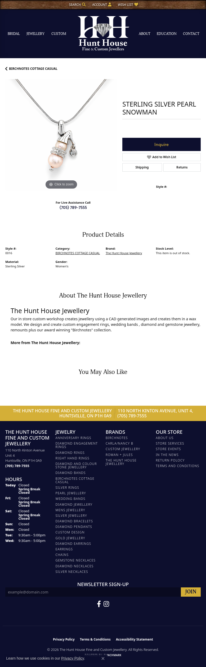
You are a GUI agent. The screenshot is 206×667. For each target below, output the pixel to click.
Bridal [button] (14, 33)
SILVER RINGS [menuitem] (67, 487)
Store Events (168, 449)
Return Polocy (170, 460)
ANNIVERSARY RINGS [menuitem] (73, 438)
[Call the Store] (17, 465)
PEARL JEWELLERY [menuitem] (71, 493)
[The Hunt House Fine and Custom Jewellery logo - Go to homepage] (103, 34)
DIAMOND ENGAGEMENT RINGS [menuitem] (77, 445)
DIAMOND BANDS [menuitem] (71, 472)
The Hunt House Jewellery (124, 253)
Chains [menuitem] (62, 554)
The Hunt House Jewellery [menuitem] (121, 462)
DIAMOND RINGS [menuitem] (70, 452)
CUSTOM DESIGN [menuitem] (70, 532)
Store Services (170, 443)
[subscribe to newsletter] (191, 592)
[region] (61, 135)
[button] (77, 4)
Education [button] (167, 33)
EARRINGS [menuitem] (64, 549)
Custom (58, 33)
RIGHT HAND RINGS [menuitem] (72, 458)
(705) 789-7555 (73, 207)
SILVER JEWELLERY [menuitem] (71, 515)
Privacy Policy (64, 639)
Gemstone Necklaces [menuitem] (76, 560)
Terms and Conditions (177, 466)
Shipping (142, 167)
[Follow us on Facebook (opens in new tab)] (99, 604)
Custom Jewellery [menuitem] (123, 449)
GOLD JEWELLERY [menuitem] (70, 538)
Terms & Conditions (95, 639)
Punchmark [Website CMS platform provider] (113, 655)
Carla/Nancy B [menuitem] (119, 443)
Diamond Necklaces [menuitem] (75, 566)
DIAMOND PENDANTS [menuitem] (74, 526)
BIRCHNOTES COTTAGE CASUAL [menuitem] (75, 480)
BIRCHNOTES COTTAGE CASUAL (33, 68)
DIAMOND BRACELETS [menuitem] (74, 521)
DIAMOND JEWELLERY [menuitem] (74, 504)
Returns (182, 167)
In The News (167, 454)
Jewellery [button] (35, 33)
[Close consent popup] (103, 658)
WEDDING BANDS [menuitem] (71, 498)
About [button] (144, 33)
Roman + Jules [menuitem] (119, 454)
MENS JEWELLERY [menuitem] (70, 510)
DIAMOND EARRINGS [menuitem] (73, 543)
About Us (165, 438)
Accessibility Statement (134, 639)
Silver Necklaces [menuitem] (72, 571)
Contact (191, 33)
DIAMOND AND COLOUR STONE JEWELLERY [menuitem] (76, 465)
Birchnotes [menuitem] (117, 438)
